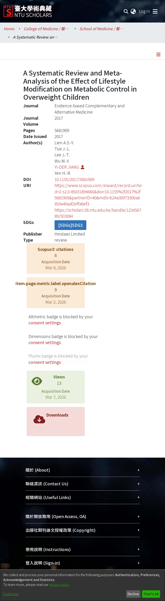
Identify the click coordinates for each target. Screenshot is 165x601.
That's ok (151, 593)
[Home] (27, 9)
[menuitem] (133, 11)
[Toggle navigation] (155, 11)
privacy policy (59, 584)
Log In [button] (145, 11)
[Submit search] (126, 11)
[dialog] (82, 585)
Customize (11, 593)
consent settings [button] (45, 322)
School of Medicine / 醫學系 (102, 28)
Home (9, 28)
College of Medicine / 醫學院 (47, 28)
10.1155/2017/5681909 (74, 179)
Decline (133, 593)
